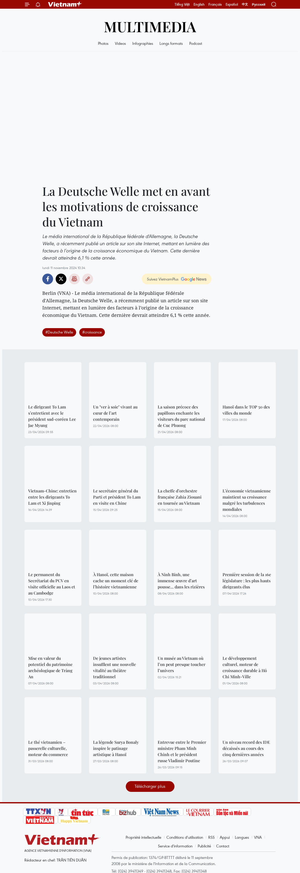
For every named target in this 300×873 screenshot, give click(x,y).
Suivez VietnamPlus (162, 279)
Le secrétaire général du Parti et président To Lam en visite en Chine (117, 497)
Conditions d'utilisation (184, 837)
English (199, 4)
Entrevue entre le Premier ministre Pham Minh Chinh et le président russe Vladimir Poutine (182, 751)
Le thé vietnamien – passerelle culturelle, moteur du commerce (48, 748)
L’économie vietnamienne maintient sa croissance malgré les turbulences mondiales (247, 500)
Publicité (204, 845)
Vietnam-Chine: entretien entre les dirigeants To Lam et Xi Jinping (52, 497)
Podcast (195, 43)
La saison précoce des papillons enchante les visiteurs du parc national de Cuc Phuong (181, 416)
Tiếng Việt (182, 4)
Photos (103, 43)
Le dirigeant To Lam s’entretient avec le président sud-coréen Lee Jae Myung (52, 416)
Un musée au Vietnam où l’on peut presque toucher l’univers (181, 664)
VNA (258, 837)
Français (215, 4)
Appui (225, 837)
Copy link (87, 279)
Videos (120, 43)
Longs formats (171, 43)
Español (232, 4)
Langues (242, 837)
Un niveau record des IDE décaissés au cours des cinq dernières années (246, 748)
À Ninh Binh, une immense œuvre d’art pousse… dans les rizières (181, 580)
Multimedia (150, 26)
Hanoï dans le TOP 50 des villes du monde (246, 410)
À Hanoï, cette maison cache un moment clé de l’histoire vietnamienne (115, 580)
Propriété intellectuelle (143, 837)
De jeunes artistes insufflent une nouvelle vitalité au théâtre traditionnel (114, 667)
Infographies (142, 43)
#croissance (92, 332)
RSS (211, 837)
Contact (222, 845)
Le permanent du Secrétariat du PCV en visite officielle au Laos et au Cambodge (51, 584)
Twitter (61, 279)
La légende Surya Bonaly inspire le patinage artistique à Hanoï (116, 748)
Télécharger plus (150, 786)
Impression (74, 279)
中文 (245, 4)
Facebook (47, 279)
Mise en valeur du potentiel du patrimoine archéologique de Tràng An (50, 667)
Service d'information (175, 845)
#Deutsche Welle (59, 332)
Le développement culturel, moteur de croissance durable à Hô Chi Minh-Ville (245, 667)
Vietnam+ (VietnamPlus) (65, 4)
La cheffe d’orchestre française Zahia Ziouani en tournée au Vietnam (180, 497)
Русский (258, 4)
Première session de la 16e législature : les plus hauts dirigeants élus (247, 580)
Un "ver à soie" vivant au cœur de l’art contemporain (115, 413)
